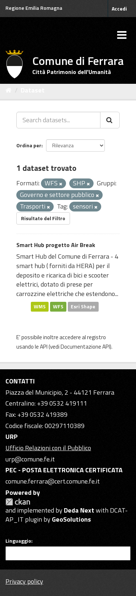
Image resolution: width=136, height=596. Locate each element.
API (44, 346)
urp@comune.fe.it (30, 459)
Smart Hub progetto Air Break (55, 245)
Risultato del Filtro (43, 218)
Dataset (33, 90)
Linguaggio (18, 540)
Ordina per (28, 145)
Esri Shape (83, 306)
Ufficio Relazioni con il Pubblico (48, 448)
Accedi (119, 8)
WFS (58, 306)
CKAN (17, 502)
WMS (40, 306)
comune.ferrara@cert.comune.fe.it (52, 481)
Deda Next (79, 510)
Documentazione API (85, 346)
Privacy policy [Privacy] (24, 581)
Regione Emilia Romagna (33, 8)
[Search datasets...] (58, 120)
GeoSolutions (71, 519)
